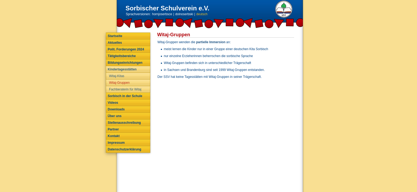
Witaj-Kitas (116, 76)
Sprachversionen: (138, 14)
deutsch (201, 14)
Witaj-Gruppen (119, 83)
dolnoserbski (184, 14)
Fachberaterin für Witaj (125, 89)
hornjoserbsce (162, 14)
